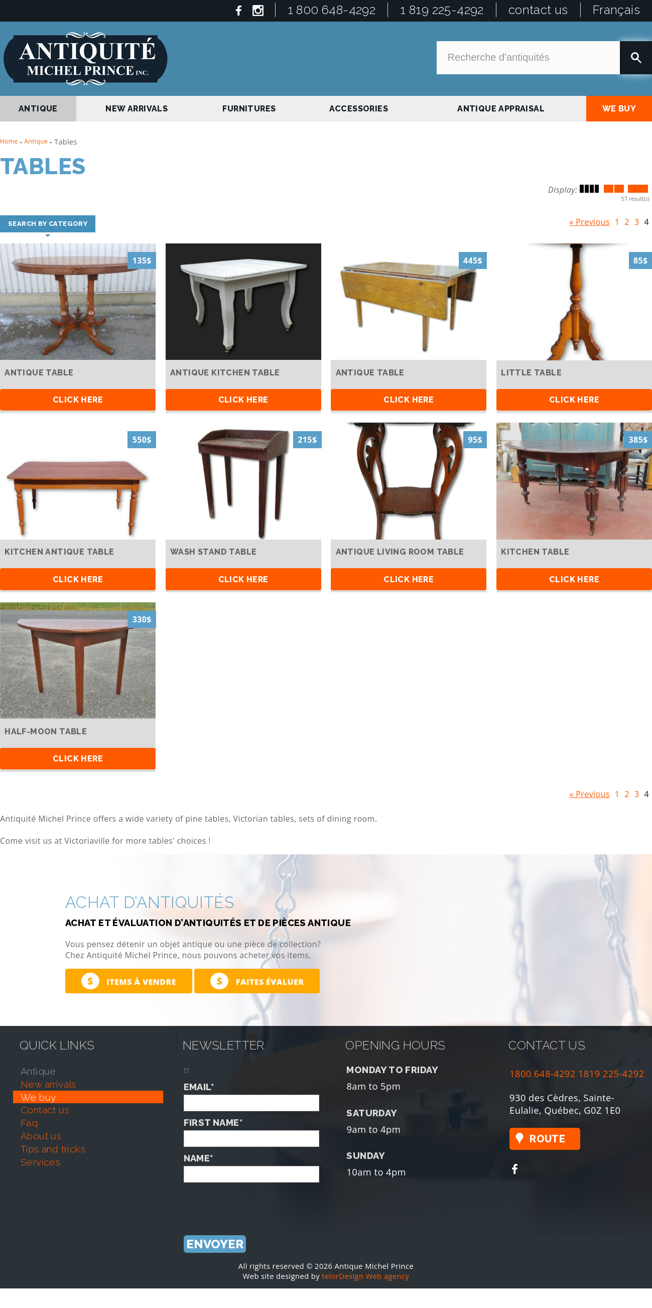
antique (38, 108)
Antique (36, 141)
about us (41, 1135)
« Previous (589, 219)
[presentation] (260, 1202)
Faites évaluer (257, 981)
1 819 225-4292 (442, 10)
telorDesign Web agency (365, 1276)
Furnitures (249, 108)
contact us (538, 10)
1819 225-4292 (611, 1073)
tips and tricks (53, 1148)
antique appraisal (501, 108)
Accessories (358, 108)
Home (9, 141)
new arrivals (136, 108)
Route (547, 1139)
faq (29, 1122)
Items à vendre (128, 981)
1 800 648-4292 (332, 10)
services (40, 1161)
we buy (619, 108)
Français (616, 10)
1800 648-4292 (542, 1073)
